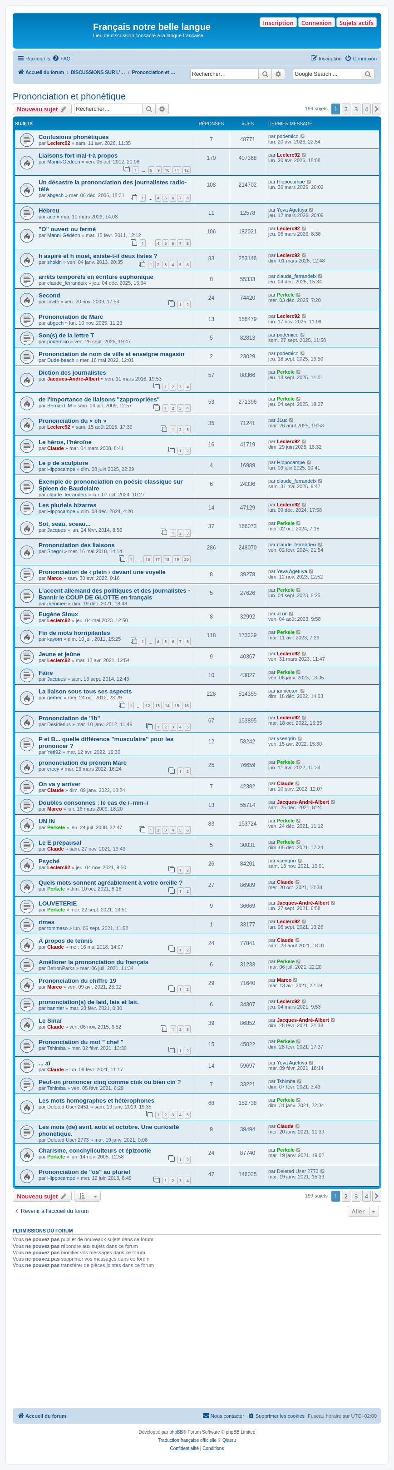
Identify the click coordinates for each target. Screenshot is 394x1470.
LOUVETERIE (58, 903)
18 (167, 559)
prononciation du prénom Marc (83, 762)
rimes (46, 922)
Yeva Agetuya (292, 210)
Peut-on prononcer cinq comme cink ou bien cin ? (110, 1082)
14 (167, 705)
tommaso (57, 928)
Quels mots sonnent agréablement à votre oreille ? (110, 882)
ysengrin (286, 738)
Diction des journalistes (72, 372)
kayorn (54, 639)
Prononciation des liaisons (77, 545)
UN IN (47, 821)
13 (157, 705)
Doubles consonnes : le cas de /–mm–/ (93, 802)
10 (167, 170)
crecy (53, 769)
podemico (288, 136)
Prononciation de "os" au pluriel (84, 1171)
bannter (55, 1008)
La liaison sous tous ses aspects (85, 691)
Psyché (49, 861)
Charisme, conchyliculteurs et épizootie (95, 1150)
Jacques (56, 530)
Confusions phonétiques (74, 137)
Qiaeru (229, 1440)
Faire (46, 672)
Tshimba (56, 1048)
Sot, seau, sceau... (64, 523)
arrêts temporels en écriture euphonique (96, 276)
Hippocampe (291, 181)
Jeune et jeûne (59, 654)
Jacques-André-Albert (73, 378)
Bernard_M (59, 405)
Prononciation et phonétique (69, 96)
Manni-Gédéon (63, 161)
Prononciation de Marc (71, 316)
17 (157, 559)
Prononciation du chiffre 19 (77, 980)
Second (49, 295)
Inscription (278, 23)
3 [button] (356, 109)
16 (147, 559)
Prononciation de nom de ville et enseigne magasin (111, 354)
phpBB (176, 1432)
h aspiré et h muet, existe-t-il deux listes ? (98, 255)
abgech (55, 195)
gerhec (55, 697)
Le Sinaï (50, 1020)
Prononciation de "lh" (69, 718)
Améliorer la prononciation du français (93, 962)
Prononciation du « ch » (72, 420)
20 (186, 559)
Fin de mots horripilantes (74, 632)
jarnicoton (288, 690)
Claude (55, 448)
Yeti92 (54, 752)
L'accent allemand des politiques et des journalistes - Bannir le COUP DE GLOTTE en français (114, 594)
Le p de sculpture (63, 463)
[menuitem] (61, 58)
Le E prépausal (60, 842)
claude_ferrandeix (67, 283)
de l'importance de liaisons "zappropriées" (99, 399)
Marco (54, 578)
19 (176, 559)
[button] (376, 109)
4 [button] (366, 109)
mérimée (57, 603)
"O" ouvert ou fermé (67, 229)
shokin (54, 262)
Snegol (55, 551)
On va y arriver (59, 784)
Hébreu (49, 210)
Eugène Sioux (58, 614)
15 (176, 705)
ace (51, 216)
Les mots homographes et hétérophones (96, 1100)
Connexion (316, 23)
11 (176, 170)
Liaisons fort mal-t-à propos (78, 155)
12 (186, 170)
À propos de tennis (66, 940)
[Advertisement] (197, 1339)
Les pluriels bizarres (68, 505)
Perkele (286, 294)
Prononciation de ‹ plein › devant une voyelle (102, 572)
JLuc (282, 420)
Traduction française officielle (187, 1440)
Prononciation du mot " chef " (81, 1042)
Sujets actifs (357, 23)
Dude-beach (60, 360)
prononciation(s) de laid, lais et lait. (89, 1002)
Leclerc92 (58, 143)
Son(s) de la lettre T (66, 335)
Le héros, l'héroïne (65, 442)
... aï (44, 1063)
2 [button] (346, 109)
